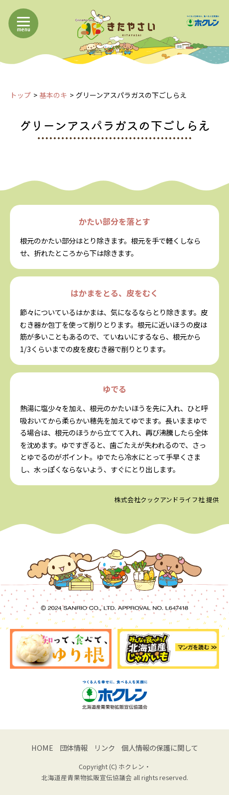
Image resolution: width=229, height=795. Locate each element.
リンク (104, 747)
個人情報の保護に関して (159, 747)
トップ (20, 95)
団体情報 (74, 747)
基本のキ (53, 95)
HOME (42, 747)
